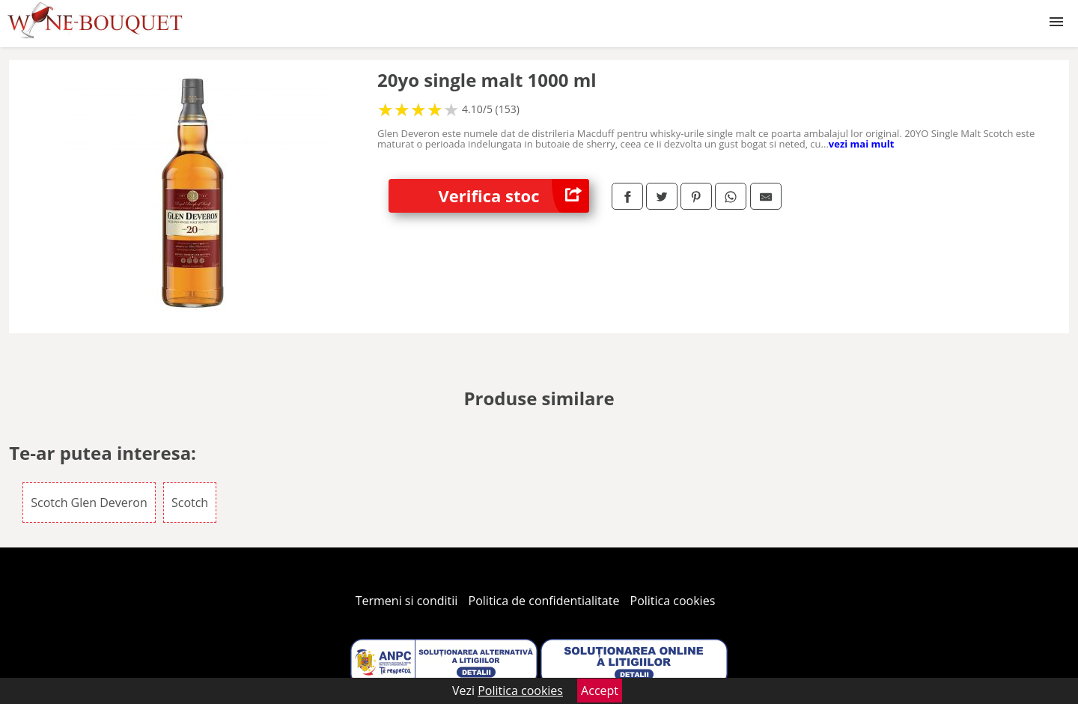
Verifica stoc (514, 196)
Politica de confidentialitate (544, 600)
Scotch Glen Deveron (89, 502)
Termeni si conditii (407, 600)
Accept (599, 690)
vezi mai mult (862, 144)
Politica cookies (673, 600)
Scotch (189, 502)
